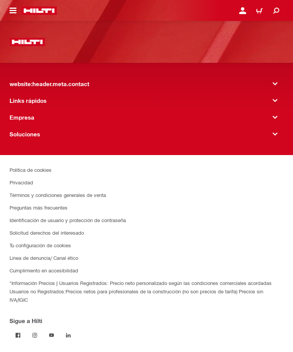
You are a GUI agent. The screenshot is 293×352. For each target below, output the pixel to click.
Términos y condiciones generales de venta (58, 195)
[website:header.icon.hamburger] (13, 10)
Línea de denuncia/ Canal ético (44, 258)
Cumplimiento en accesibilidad (44, 270)
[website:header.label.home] (39, 10)
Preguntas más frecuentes (39, 207)
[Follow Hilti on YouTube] (51, 335)
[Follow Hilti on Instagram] (34, 335)
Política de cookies (31, 170)
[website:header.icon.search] (276, 10)
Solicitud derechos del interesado (47, 232)
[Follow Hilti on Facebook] (18, 335)
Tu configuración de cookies (40, 245)
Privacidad (21, 182)
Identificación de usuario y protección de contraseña (68, 220)
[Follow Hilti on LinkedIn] (68, 335)
